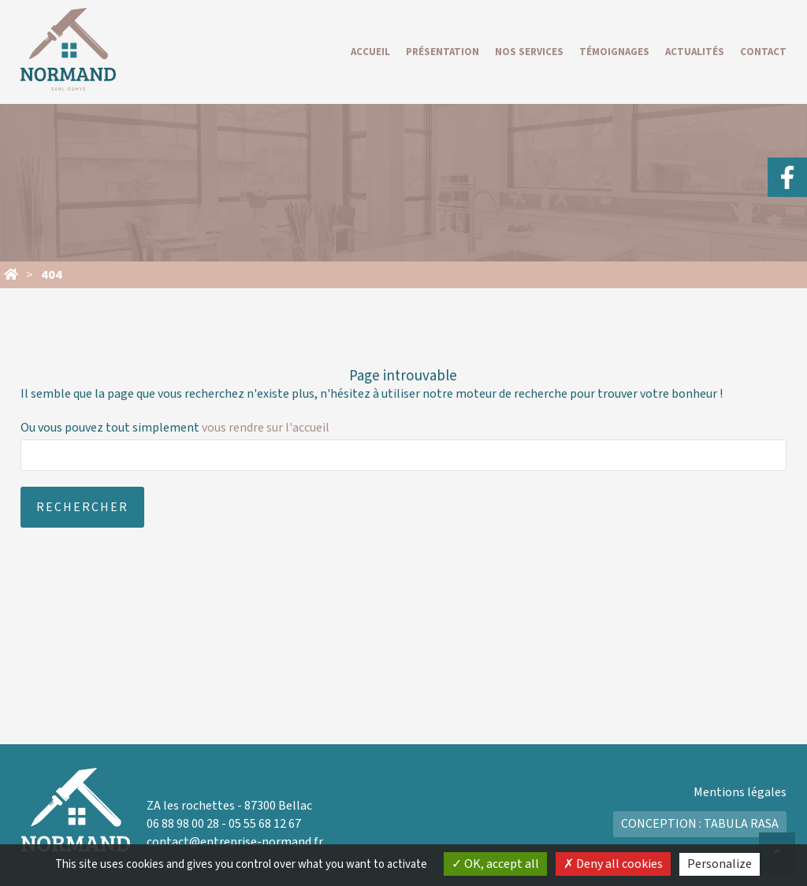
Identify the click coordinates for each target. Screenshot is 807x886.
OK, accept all (495, 864)
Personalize (719, 864)
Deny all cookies (613, 864)
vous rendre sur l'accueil (265, 427)
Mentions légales (740, 792)
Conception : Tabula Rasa (700, 823)
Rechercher (82, 507)
